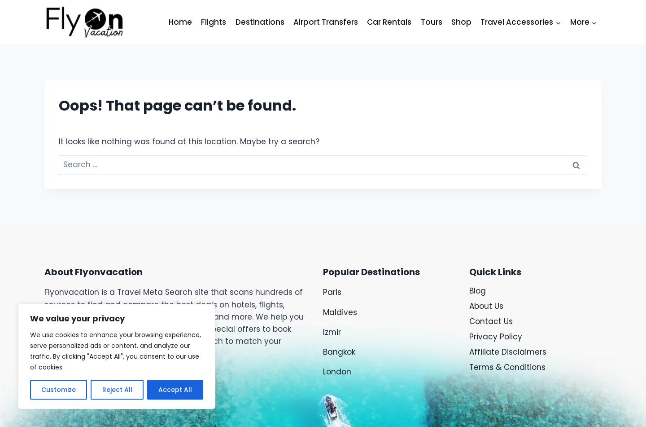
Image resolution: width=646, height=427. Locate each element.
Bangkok (339, 352)
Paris (333, 292)
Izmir (332, 332)
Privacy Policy (495, 336)
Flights (213, 22)
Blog (477, 290)
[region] (116, 356)
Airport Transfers (325, 22)
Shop (461, 22)
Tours (431, 22)
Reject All (117, 389)
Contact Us (491, 321)
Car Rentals (389, 22)
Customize (58, 389)
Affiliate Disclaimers (507, 352)
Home (180, 22)
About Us (486, 306)
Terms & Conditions (507, 367)
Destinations (260, 22)
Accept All (175, 389)
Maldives (340, 312)
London (337, 371)
